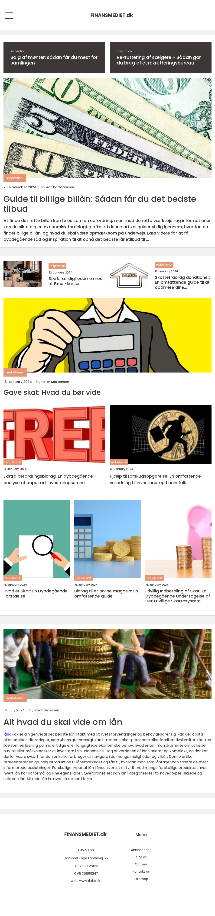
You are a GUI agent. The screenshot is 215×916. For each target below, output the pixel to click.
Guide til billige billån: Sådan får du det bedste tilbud (99, 204)
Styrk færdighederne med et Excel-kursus (76, 281)
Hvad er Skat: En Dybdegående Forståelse (35, 593)
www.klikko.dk (89, 880)
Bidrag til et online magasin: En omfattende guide (106, 593)
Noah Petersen (46, 710)
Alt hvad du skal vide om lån (62, 722)
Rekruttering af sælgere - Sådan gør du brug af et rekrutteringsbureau (159, 60)
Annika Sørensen (60, 187)
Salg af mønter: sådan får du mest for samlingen (54, 60)
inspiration (18, 51)
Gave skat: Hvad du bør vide (52, 392)
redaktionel (164, 265)
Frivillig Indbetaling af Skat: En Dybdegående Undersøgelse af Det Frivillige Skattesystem (177, 596)
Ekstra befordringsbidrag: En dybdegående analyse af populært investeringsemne (48, 479)
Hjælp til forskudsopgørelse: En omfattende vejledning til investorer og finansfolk (155, 479)
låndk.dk (11, 734)
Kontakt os (141, 871)
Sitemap (141, 879)
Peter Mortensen (55, 381)
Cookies (141, 864)
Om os (141, 857)
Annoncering (141, 850)
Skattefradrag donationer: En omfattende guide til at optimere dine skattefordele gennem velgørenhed (182, 282)
